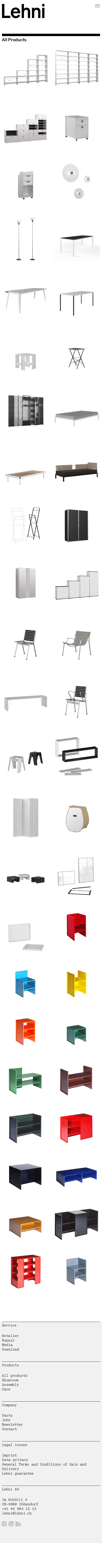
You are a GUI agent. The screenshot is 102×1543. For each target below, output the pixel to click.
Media (7, 1345)
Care (6, 1389)
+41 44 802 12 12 (19, 1509)
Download (10, 1349)
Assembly (10, 1385)
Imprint (9, 1455)
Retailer (10, 1336)
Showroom (10, 1380)
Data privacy (15, 1460)
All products (15, 1376)
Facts (7, 1415)
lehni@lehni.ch (17, 1513)
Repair (8, 1340)
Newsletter (12, 1425)
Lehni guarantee (18, 1473)
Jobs (6, 1420)
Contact (9, 1429)
